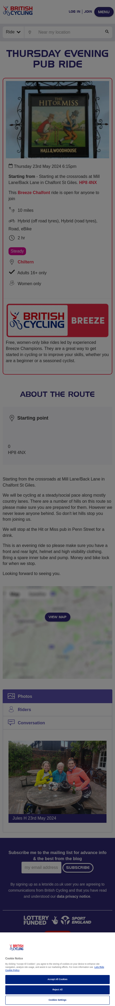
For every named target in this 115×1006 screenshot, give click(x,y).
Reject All (58, 990)
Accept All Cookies (57, 979)
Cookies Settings (57, 1000)
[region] (57, 969)
